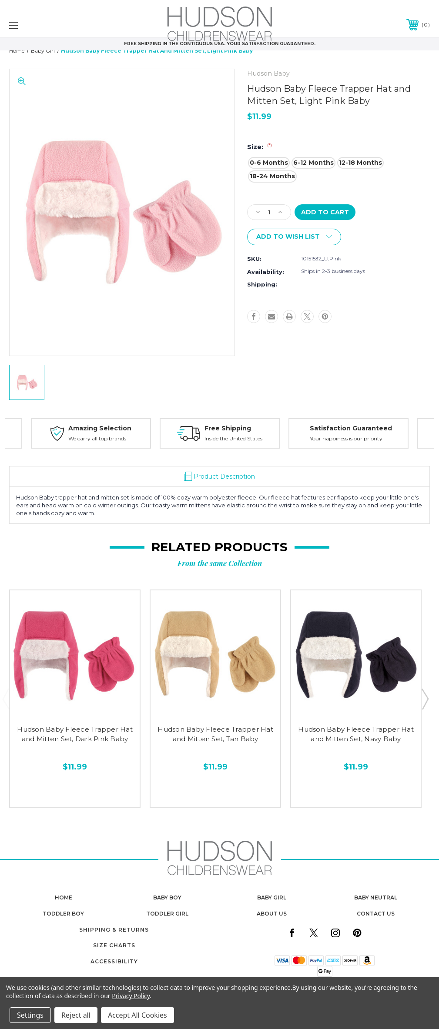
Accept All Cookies (137, 1015)
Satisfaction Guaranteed (351, 428)
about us (272, 913)
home (63, 897)
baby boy (167, 897)
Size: (259, 147)
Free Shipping (227, 428)
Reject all (75, 1015)
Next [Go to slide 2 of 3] (424, 698)
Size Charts (114, 945)
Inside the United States (233, 438)
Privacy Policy (131, 996)
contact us (376, 913)
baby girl (271, 897)
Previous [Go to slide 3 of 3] (5, 698)
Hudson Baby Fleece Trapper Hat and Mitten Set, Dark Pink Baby (75, 734)
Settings (30, 1015)
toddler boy (63, 913)
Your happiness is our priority (346, 438)
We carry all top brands (97, 438)
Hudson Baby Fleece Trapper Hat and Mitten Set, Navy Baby (356, 734)
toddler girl (167, 913)
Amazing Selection (99, 428)
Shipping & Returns (114, 929)
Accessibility (114, 961)
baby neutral (375, 897)
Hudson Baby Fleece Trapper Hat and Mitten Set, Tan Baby (215, 734)
